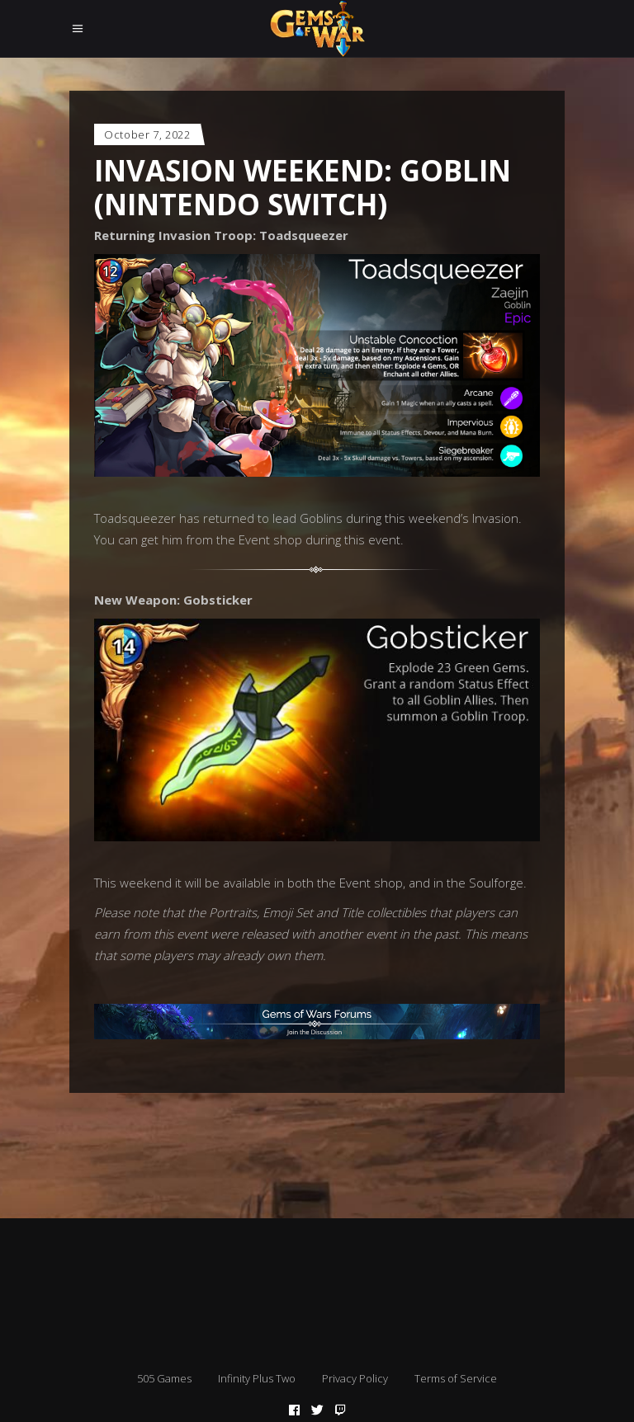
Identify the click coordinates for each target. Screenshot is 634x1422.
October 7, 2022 (147, 134)
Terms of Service (455, 1378)
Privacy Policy (355, 1378)
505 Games (164, 1378)
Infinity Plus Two (257, 1378)
